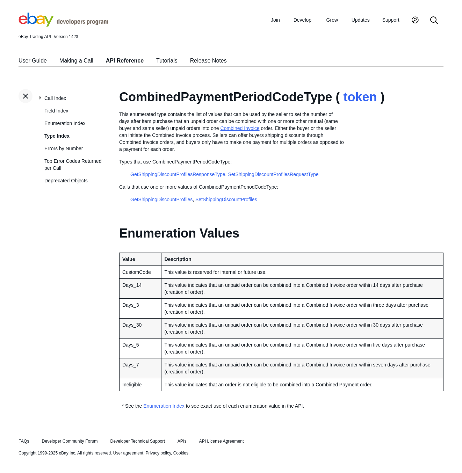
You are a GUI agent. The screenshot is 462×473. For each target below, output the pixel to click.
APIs (182, 441)
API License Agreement (221, 441)
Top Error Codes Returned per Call (72, 164)
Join (275, 20)
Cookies (180, 453)
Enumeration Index (65, 123)
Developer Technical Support (137, 441)
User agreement (128, 453)
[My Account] (415, 20)
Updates (361, 20)
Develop (302, 20)
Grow (332, 20)
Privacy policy (158, 453)
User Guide (33, 61)
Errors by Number (63, 148)
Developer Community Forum (70, 441)
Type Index (57, 136)
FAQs (24, 441)
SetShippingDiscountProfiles (226, 199)
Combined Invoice (240, 128)
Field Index (56, 111)
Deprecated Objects (66, 180)
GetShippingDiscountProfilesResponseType (177, 174)
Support (390, 20)
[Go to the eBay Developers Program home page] (63, 25)
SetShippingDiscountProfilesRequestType (273, 174)
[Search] (434, 20)
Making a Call (76, 61)
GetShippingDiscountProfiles (161, 199)
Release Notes (208, 61)
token (360, 97)
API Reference (125, 61)
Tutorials (167, 61)
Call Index (55, 98)
